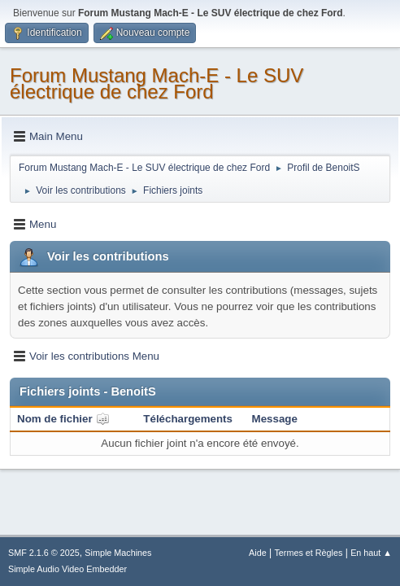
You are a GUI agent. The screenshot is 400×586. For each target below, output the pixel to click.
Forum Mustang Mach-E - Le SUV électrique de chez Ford (156, 83)
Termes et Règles (308, 553)
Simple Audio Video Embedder (67, 569)
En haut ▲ (371, 553)
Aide (258, 553)
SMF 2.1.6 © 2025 (44, 553)
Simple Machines (118, 553)
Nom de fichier (63, 419)
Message (275, 419)
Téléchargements (188, 419)
